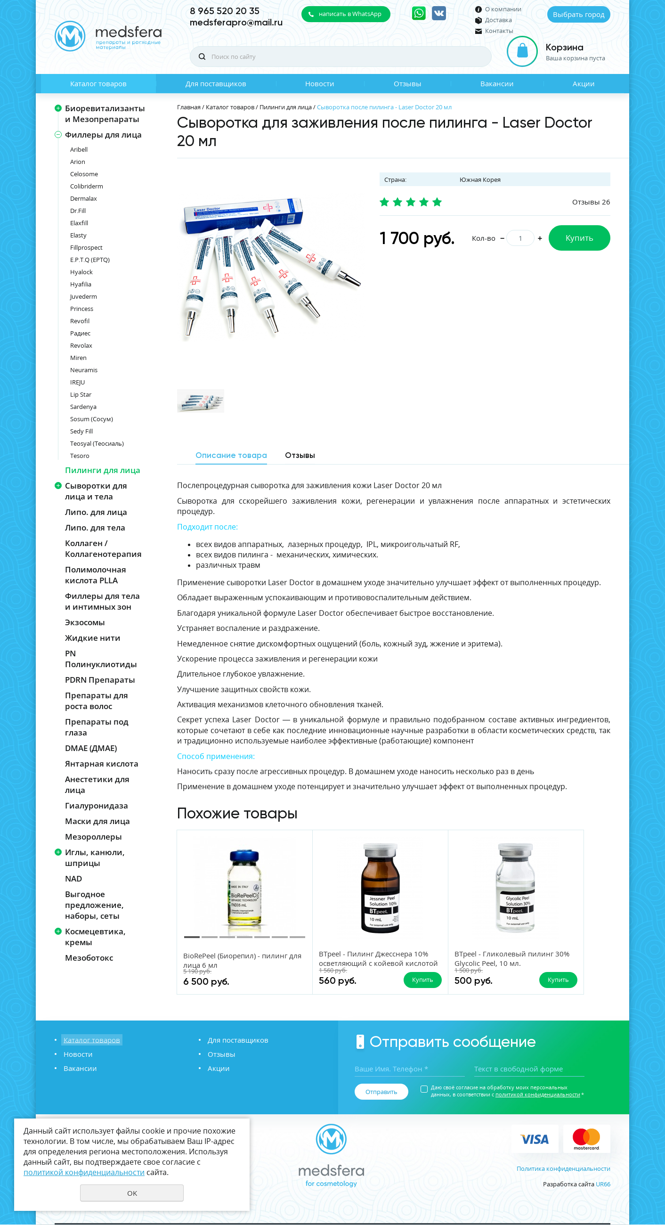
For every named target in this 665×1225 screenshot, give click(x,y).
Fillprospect (86, 247)
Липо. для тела (95, 527)
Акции (584, 83)
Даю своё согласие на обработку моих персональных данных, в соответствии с (507, 1091)
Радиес (80, 333)
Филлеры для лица (103, 134)
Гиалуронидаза (96, 805)
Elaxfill (79, 223)
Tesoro (79, 455)
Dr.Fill (78, 210)
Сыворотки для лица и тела (96, 491)
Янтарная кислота (101, 763)
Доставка (498, 20)
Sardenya (83, 406)
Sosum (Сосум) (91, 419)
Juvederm (83, 296)
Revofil (79, 321)
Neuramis (83, 370)
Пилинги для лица (102, 470)
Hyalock (81, 272)
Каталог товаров (98, 83)
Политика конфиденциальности (563, 1169)
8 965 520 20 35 (225, 10)
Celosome (84, 174)
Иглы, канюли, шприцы (95, 857)
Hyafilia (80, 284)
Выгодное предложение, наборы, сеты (94, 905)
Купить (579, 237)
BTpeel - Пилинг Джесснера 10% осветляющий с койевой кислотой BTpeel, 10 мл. (343, 968)
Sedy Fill (81, 431)
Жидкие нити (93, 637)
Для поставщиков (216, 83)
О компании (503, 9)
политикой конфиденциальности (537, 1094)
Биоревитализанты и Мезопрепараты (105, 113)
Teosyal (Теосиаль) (97, 443)
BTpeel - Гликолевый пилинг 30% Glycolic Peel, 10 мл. (459, 958)
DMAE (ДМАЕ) (91, 748)
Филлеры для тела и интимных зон (102, 601)
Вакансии (497, 83)
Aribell (79, 149)
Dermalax (83, 198)
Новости (319, 83)
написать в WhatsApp (350, 13)
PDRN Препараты (100, 679)
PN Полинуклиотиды (101, 659)
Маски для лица (97, 821)
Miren (78, 357)
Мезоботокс (89, 957)
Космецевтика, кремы (95, 936)
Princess (81, 308)
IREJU (77, 382)
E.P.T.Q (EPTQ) (90, 259)
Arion (77, 161)
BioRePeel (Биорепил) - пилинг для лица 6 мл (222, 960)
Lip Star (80, 394)
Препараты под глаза (97, 727)
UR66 (603, 1184)
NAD (73, 878)
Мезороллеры (93, 836)
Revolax (81, 345)
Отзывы (408, 83)
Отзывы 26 (591, 201)
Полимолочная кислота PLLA (95, 575)
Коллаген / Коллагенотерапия (103, 548)
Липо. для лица (96, 511)
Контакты (499, 31)
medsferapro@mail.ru (236, 22)
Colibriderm (86, 186)
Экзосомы (85, 622)
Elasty (78, 235)
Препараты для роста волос (96, 700)
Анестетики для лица (97, 784)
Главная (189, 107)
